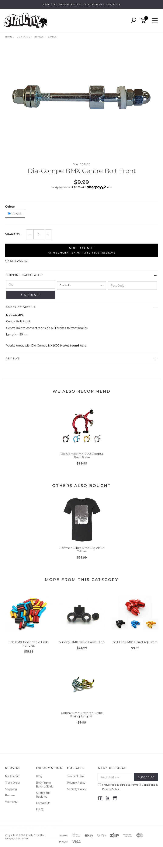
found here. (78, 345)
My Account (12, 776)
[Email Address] (116, 777)
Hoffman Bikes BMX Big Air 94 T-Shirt (81, 549)
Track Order (12, 782)
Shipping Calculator (24, 275)
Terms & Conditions (143, 784)
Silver (15, 214)
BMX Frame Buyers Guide (44, 784)
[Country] (81, 285)
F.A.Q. (40, 809)
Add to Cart (81, 250)
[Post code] (132, 285)
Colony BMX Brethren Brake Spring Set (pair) (82, 714)
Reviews (13, 358)
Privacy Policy (76, 782)
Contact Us (43, 803)
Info (109, 187)
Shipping (11, 789)
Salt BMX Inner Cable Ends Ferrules (28, 643)
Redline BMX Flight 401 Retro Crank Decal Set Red (38, 829)
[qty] (30, 284)
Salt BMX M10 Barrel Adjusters (135, 642)
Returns (10, 795)
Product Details (20, 307)
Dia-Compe (81, 164)
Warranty (11, 801)
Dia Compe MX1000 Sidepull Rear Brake (81, 455)
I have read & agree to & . (128, 787)
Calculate (30, 295)
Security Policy (76, 789)
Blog (39, 776)
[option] (81, 102)
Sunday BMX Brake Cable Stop (82, 642)
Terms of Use (75, 776)
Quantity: (13, 234)
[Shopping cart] (144, 21)
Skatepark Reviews (43, 794)
